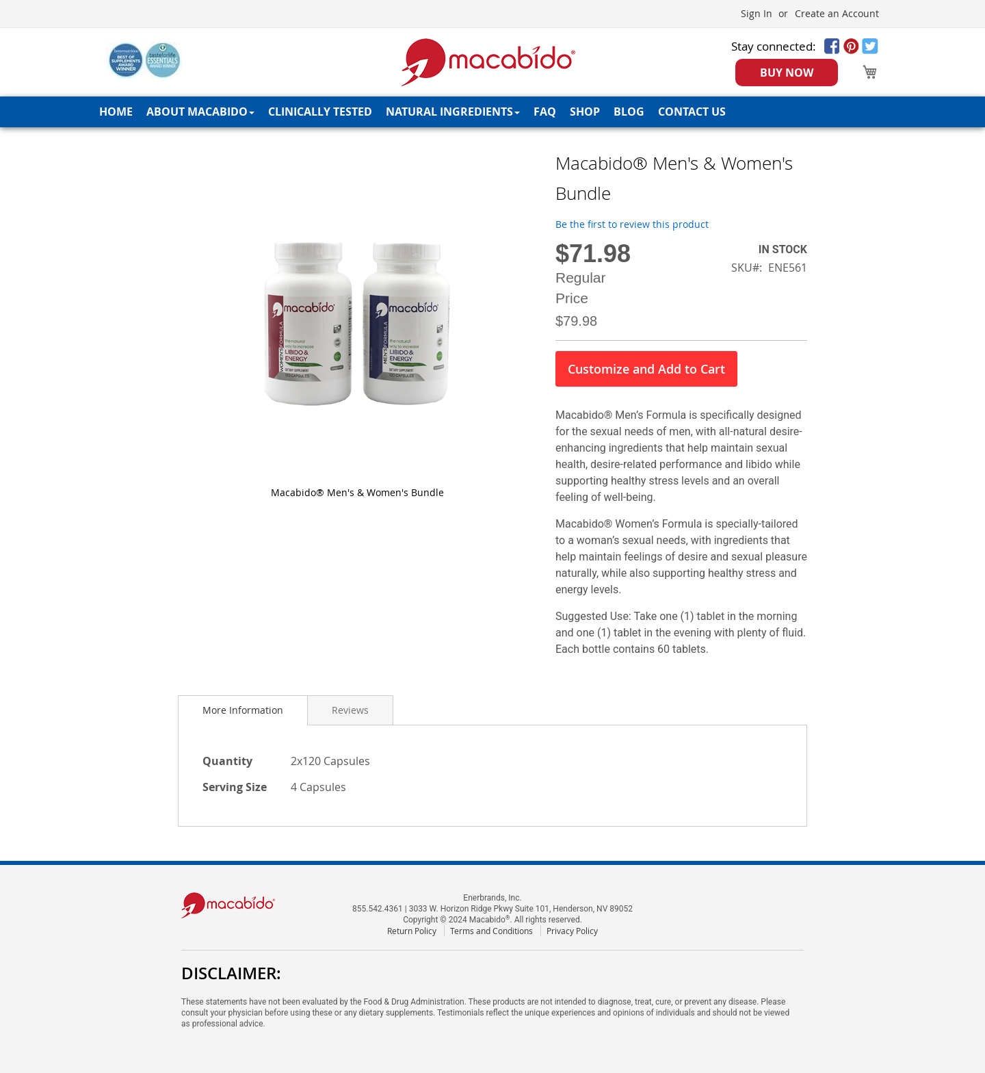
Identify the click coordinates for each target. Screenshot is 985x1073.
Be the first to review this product (632, 224)
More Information (242, 709)
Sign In (756, 13)
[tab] (243, 710)
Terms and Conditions (491, 930)
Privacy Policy (572, 930)
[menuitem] (116, 111)
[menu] (492, 111)
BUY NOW (786, 72)
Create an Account (837, 13)
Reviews (350, 709)
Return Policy (411, 930)
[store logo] (488, 62)
